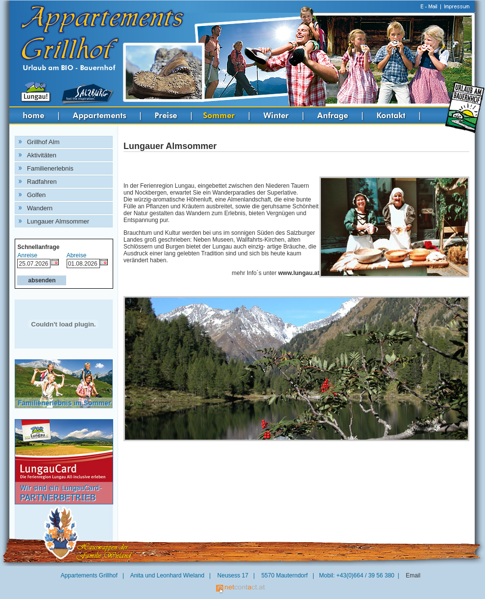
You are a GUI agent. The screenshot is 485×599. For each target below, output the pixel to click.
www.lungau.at (298, 273)
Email (413, 575)
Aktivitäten (41, 155)
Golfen (36, 195)
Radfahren (42, 181)
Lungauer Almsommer (58, 221)
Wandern (39, 208)
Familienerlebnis (50, 168)
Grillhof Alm (43, 142)
